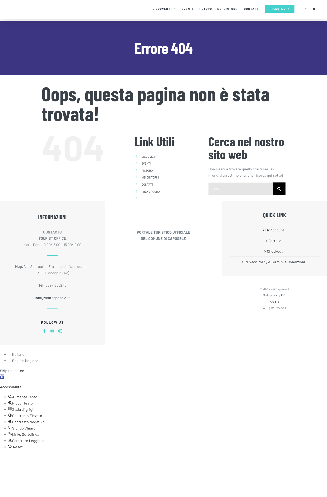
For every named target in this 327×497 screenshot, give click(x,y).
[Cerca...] (240, 188)
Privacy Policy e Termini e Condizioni (275, 262)
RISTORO (147, 170)
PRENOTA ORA (150, 191)
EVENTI (146, 163)
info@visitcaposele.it (52, 297)
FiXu (283, 295)
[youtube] (52, 331)
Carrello (274, 240)
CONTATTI (147, 184)
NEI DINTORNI (150, 177)
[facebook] (44, 331)
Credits (274, 301)
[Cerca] (279, 188)
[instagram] (60, 331)
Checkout (275, 251)
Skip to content (13, 370)
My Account (274, 230)
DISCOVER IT (149, 156)
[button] (2, 377)
